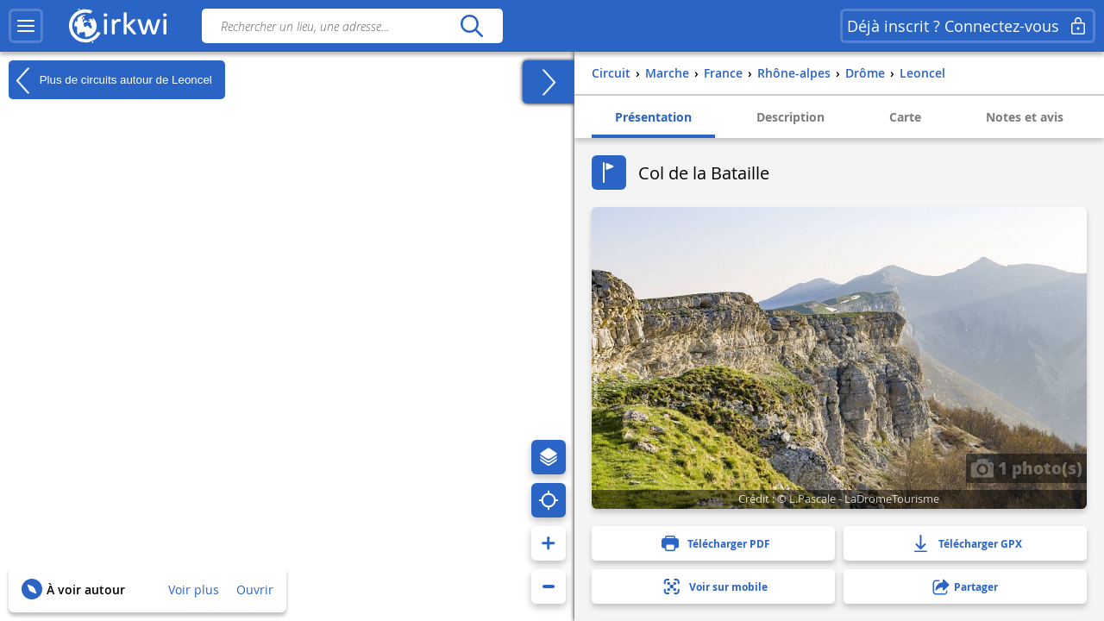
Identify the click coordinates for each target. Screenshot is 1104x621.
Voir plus (193, 589)
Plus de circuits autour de (110, 80)
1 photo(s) (1026, 467)
